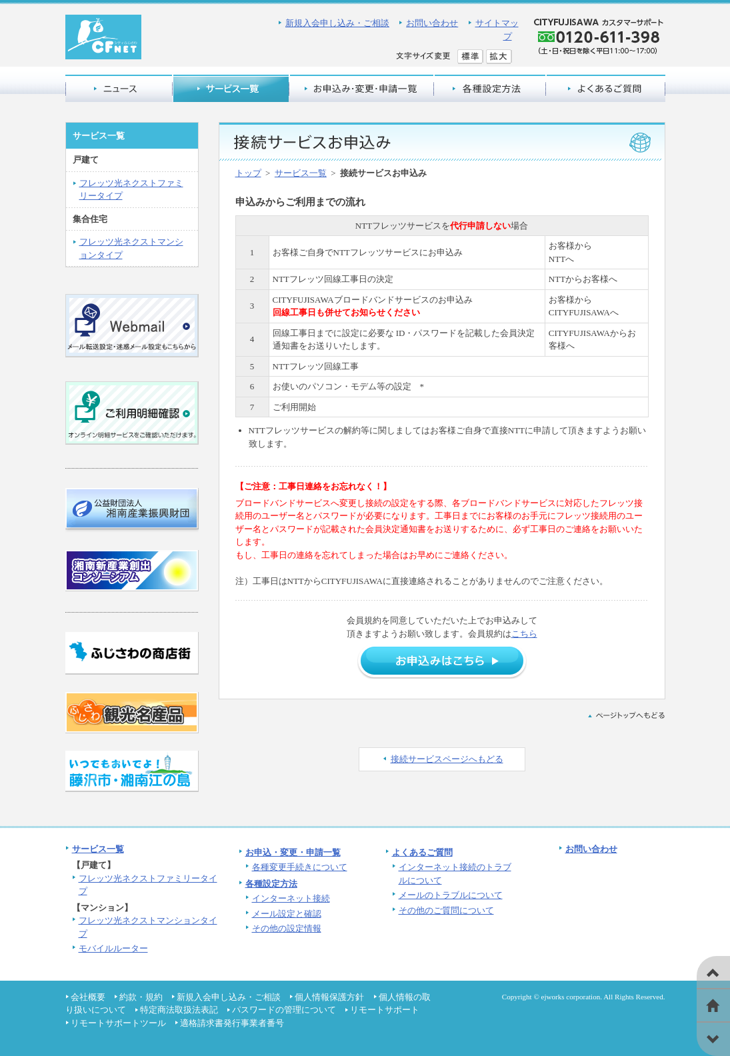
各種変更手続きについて (299, 867)
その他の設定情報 (286, 928)
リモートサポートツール (118, 1023)
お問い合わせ (432, 23)
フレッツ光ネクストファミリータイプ (131, 189)
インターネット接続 (291, 898)
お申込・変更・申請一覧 (293, 852)
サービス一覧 (301, 173)
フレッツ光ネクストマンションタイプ (131, 248)
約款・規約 (141, 997)
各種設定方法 (271, 884)
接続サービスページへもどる (447, 759)
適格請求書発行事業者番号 (232, 1023)
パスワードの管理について (284, 1010)
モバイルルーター (113, 948)
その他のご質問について (446, 910)
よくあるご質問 (422, 852)
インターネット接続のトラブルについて (455, 873)
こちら (524, 634)
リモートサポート (384, 1010)
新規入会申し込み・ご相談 (337, 23)
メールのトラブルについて (451, 895)
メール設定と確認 (286, 914)
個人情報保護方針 (329, 997)
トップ (248, 173)
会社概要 (88, 997)
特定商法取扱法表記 (179, 1010)
